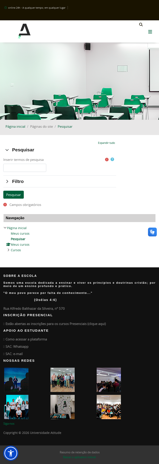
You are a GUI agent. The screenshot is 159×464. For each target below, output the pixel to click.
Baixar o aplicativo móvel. (79, 457)
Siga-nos (8, 424)
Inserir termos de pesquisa (23, 159)
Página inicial (15, 126)
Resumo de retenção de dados (80, 452)
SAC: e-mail (14, 354)
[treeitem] (79, 239)
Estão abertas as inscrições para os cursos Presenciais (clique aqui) (56, 323)
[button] (141, 24)
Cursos (16, 250)
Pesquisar (65, 126)
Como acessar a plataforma (26, 339)
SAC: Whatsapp (17, 346)
